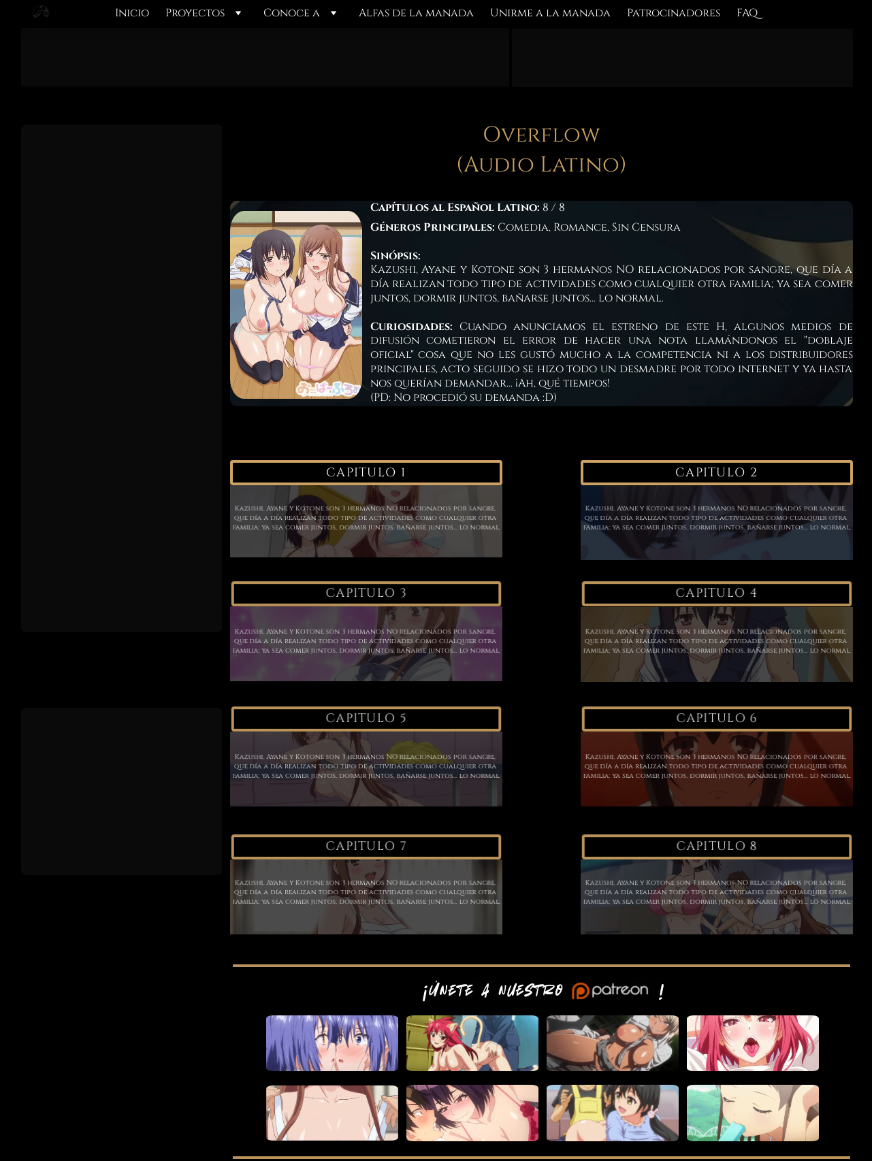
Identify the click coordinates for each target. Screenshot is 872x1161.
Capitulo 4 (716, 594)
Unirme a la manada (550, 13)
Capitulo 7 (366, 847)
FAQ (747, 13)
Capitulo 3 (366, 594)
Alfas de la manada (416, 13)
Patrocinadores (673, 13)
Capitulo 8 (716, 847)
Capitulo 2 (716, 472)
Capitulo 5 (366, 719)
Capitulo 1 (366, 472)
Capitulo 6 (716, 719)
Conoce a (291, 13)
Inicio (132, 13)
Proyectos (195, 13)
